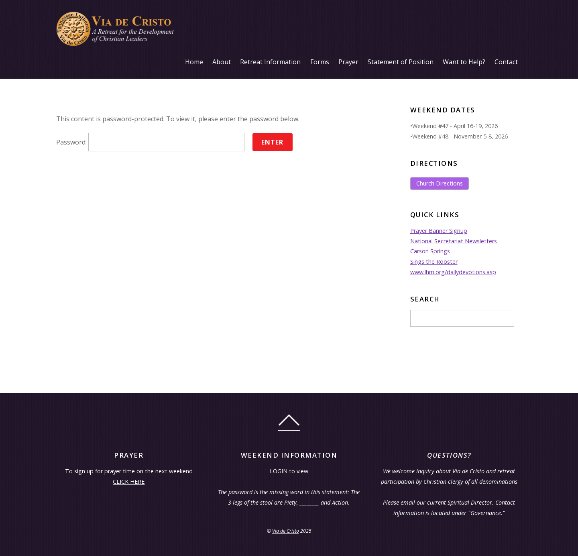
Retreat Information (270, 61)
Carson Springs (430, 251)
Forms (319, 61)
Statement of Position (401, 61)
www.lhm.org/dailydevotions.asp (453, 272)
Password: (150, 142)
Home (194, 61)
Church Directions (439, 183)
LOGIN (278, 471)
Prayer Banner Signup (438, 230)
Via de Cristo (285, 530)
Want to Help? (464, 61)
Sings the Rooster (434, 261)
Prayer (348, 61)
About (221, 61)
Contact (506, 61)
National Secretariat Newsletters (453, 241)
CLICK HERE (128, 481)
